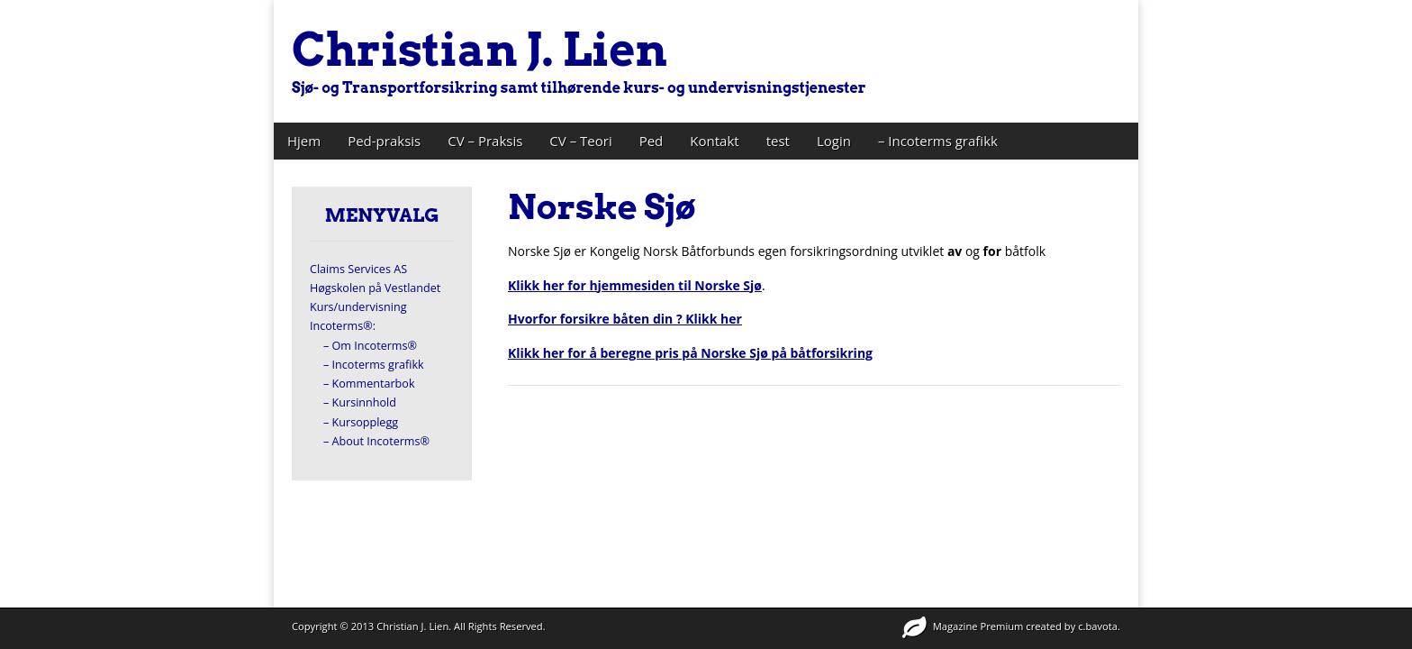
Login (834, 141)
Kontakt (714, 141)
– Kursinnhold (359, 402)
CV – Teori (580, 141)
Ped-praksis (384, 141)
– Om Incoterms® (370, 345)
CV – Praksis (485, 141)
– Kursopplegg (360, 422)
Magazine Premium (978, 626)
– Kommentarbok (369, 383)
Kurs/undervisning (358, 307)
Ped (651, 141)
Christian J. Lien (479, 50)
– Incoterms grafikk (938, 141)
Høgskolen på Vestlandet (375, 288)
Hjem (304, 141)
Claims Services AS (358, 269)
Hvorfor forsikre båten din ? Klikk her (625, 318)
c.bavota (1098, 626)
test (778, 141)
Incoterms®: (343, 326)
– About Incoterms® (376, 441)
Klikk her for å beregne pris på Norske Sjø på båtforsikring (690, 352)
